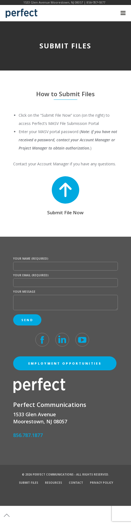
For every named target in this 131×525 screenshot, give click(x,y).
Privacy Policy (101, 483)
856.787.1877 (28, 435)
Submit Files (28, 483)
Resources (53, 483)
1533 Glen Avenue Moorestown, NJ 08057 (53, 2)
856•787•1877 (96, 2)
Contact (76, 483)
